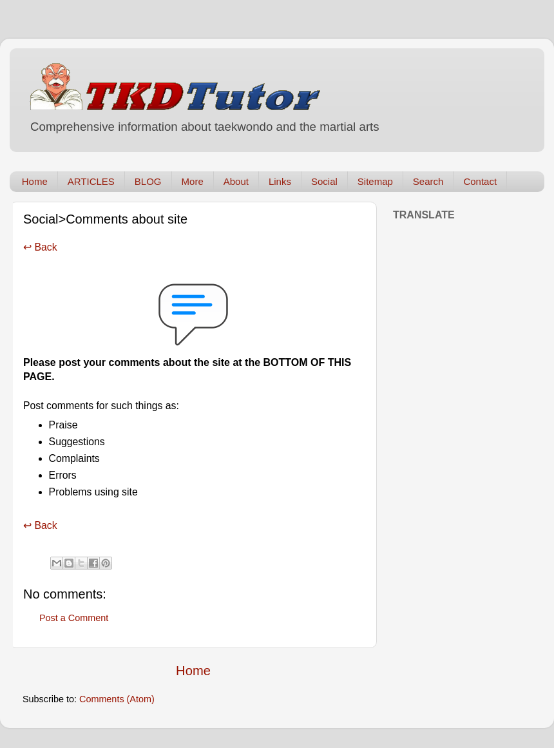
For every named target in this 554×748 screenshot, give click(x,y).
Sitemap (375, 181)
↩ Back (40, 247)
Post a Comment (73, 618)
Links (280, 181)
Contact (480, 181)
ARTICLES (91, 181)
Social (324, 181)
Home (35, 181)
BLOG (148, 181)
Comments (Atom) (117, 699)
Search (428, 181)
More (193, 181)
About (236, 181)
